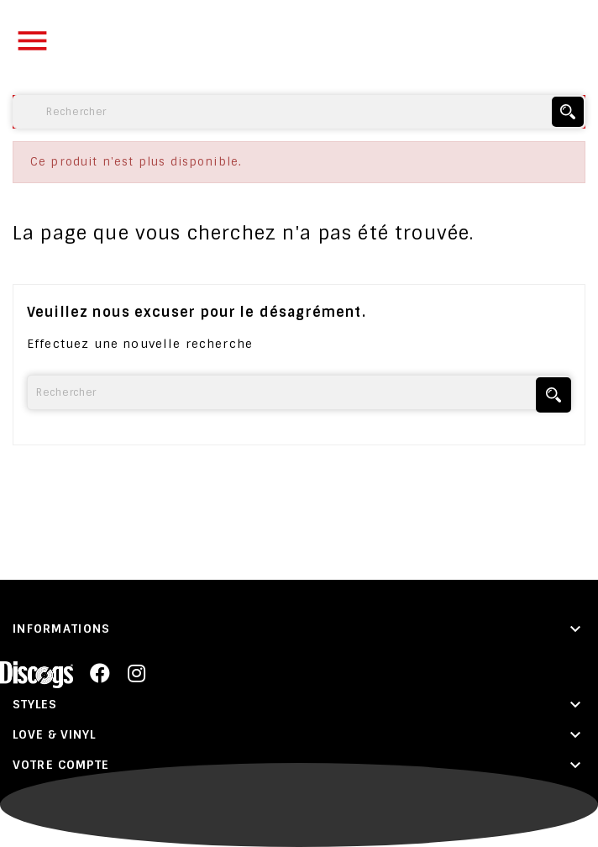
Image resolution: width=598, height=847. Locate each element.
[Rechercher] (299, 112)
